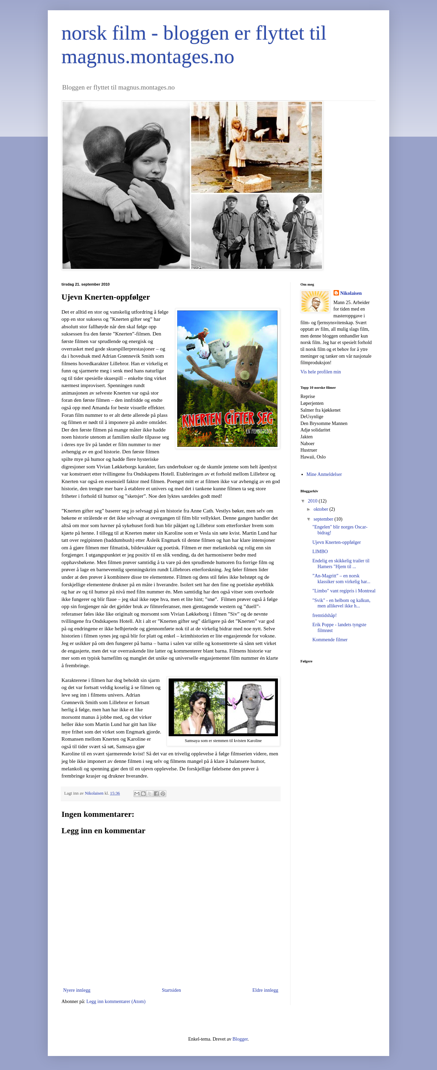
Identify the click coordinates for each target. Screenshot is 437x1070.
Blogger (240, 1039)
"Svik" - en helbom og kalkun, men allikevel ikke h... (341, 603)
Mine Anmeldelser (324, 474)
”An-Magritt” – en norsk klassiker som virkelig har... (341, 578)
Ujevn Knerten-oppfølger (336, 542)
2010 (313, 501)
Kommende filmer (330, 639)
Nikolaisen (351, 293)
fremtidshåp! (324, 615)
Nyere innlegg (76, 990)
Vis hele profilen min (320, 371)
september (323, 519)
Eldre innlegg (265, 990)
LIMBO (320, 551)
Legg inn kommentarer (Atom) (115, 1001)
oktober (321, 509)
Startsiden (171, 990)
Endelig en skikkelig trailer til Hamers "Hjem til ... (340, 563)
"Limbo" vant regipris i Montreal (344, 590)
